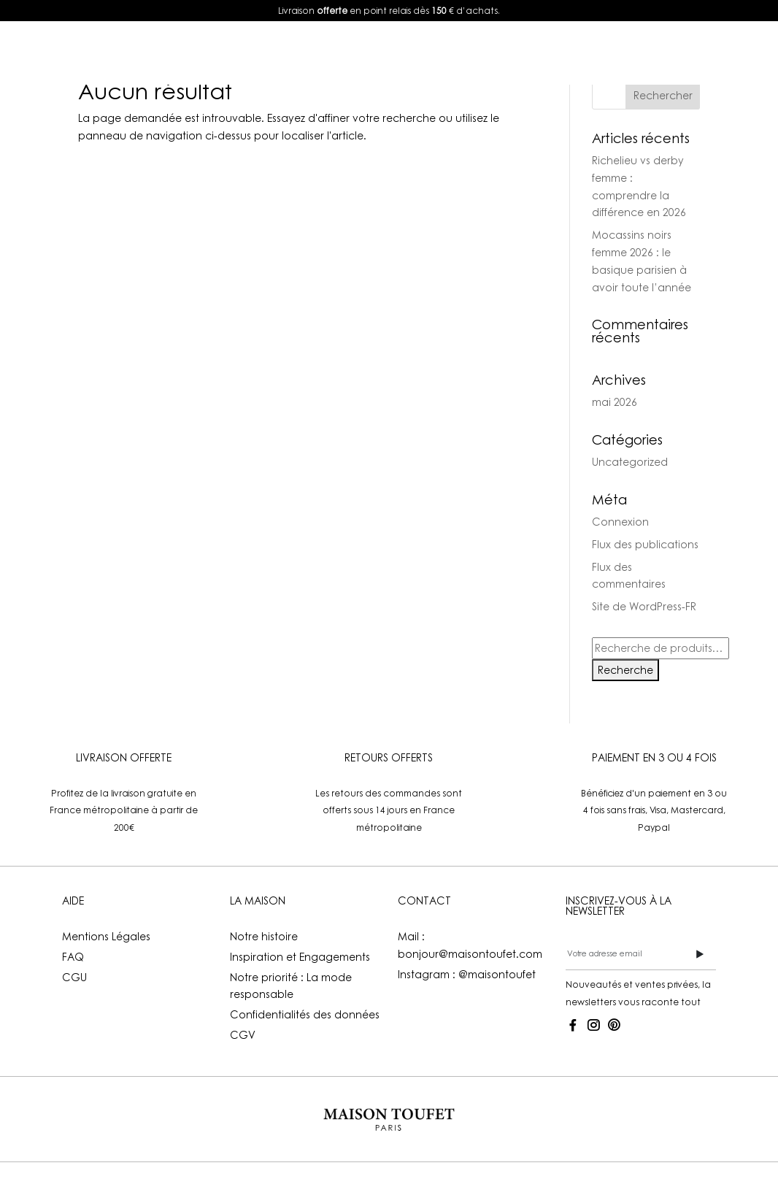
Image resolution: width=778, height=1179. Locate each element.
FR (663, 52)
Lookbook (340, 52)
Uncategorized (630, 462)
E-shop (238, 52)
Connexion (620, 521)
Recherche (625, 670)
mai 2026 (614, 402)
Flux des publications (645, 544)
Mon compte (557, 52)
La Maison (437, 52)
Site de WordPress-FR (644, 606)
